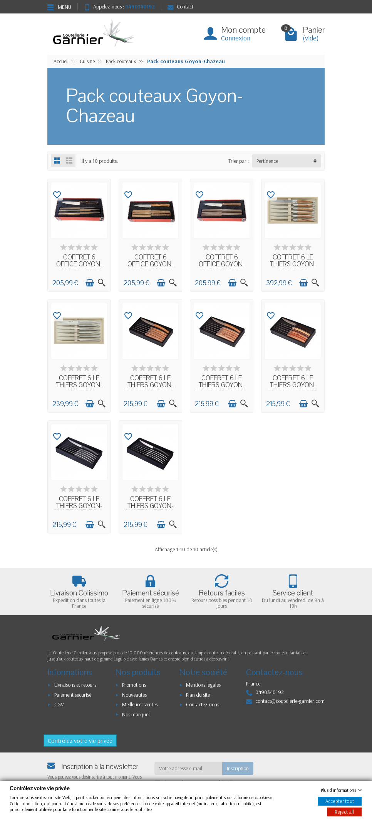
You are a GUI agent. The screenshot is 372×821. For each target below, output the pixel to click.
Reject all (344, 812)
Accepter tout (339, 801)
